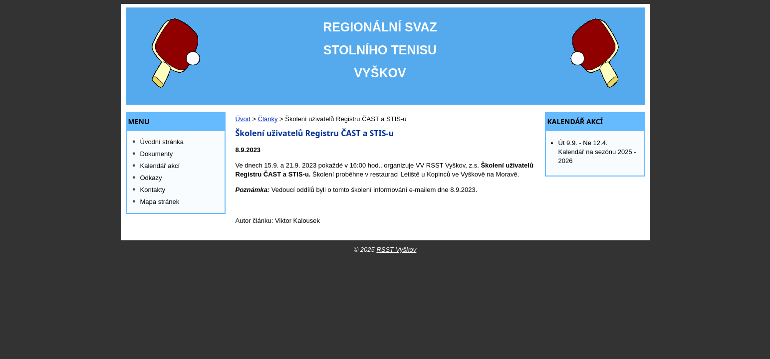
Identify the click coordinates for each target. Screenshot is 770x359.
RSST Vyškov (396, 249)
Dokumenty (156, 154)
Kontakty (153, 189)
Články (268, 119)
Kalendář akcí (575, 121)
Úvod (243, 119)
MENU (139, 121)
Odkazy (151, 177)
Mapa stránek (160, 201)
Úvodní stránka (162, 142)
